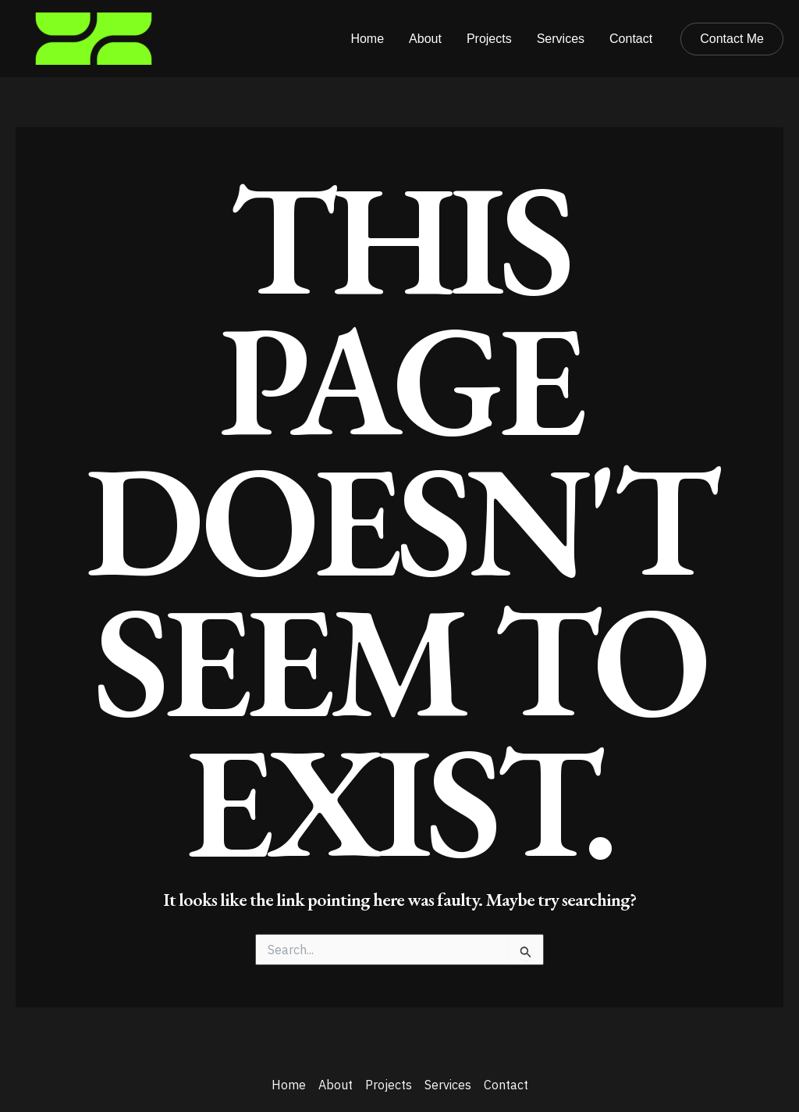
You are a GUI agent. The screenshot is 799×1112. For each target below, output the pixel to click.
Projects (489, 38)
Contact (630, 38)
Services (560, 38)
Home (367, 38)
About (425, 38)
